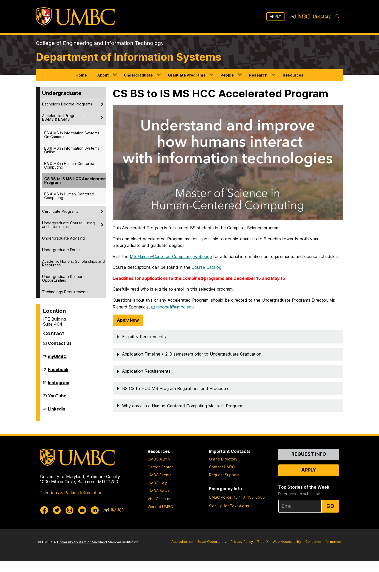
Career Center (160, 478)
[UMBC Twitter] (57, 521)
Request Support (224, 486)
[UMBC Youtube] (82, 521)
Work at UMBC (160, 517)
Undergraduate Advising (63, 238)
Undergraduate (138, 75)
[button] (228, 348)
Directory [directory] (322, 16)
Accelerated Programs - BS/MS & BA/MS (63, 117)
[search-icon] (337, 16)
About (103, 75)
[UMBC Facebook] (44, 521)
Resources (293, 75)
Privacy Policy (242, 552)
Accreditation (182, 552)
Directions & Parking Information (70, 503)
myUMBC (57, 358)
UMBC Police (220, 508)
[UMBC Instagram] (69, 521)
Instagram (58, 384)
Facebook (58, 371)
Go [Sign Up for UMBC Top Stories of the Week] (330, 517)
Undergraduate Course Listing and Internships (68, 225)
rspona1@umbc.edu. (175, 317)
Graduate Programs (187, 75)
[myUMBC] (300, 16)
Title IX (262, 552)
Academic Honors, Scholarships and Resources (73, 263)
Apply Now (128, 331)
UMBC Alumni (159, 470)
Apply (275, 16)
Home (81, 75)
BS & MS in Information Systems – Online (73, 150)
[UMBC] (75, 16)
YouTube (57, 398)
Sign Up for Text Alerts (229, 516)
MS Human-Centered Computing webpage (171, 267)
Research (258, 75)
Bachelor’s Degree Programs (67, 104)
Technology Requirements (65, 292)
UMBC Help (158, 494)
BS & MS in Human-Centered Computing (69, 196)
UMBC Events (159, 486)
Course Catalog (206, 278)
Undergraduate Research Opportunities (64, 278)
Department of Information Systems (128, 56)
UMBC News (158, 501)
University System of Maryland (82, 553)
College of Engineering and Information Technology (100, 43)
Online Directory (223, 470)
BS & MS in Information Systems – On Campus (73, 135)
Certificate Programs (60, 211)
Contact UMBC (222, 478)
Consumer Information (323, 552)
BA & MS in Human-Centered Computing (69, 165)
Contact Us (60, 343)
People (227, 75)
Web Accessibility (287, 552)
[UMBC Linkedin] (95, 521)
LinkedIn (56, 411)
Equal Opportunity (211, 552)
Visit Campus (159, 510)
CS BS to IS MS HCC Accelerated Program (75, 180)
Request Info (308, 465)
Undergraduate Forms (61, 249)
